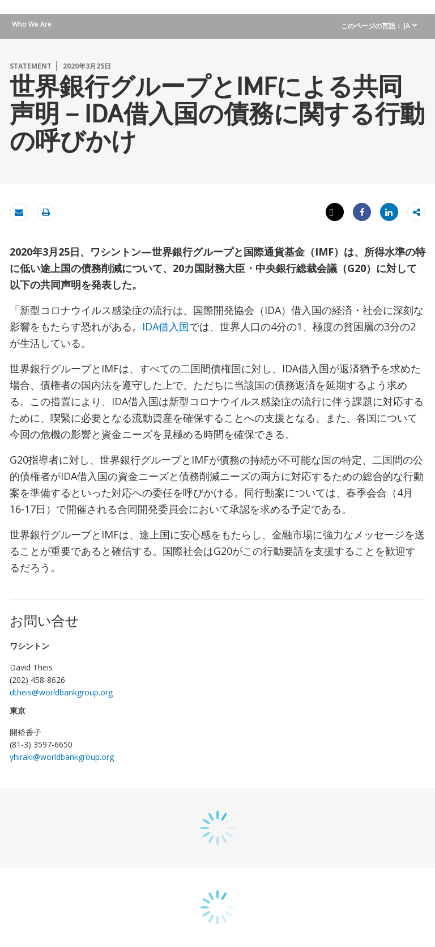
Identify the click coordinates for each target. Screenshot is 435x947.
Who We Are (32, 24)
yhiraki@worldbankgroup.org (62, 756)
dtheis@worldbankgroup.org (61, 692)
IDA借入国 (165, 326)
